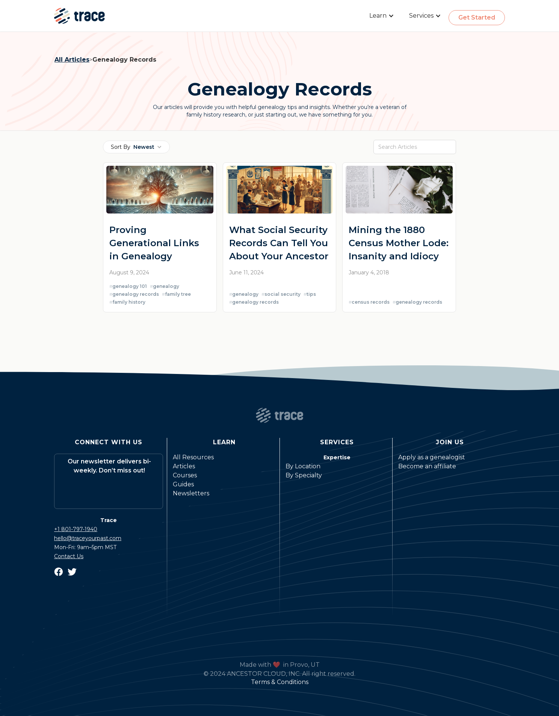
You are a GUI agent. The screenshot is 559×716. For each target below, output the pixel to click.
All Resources (193, 457)
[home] (79, 16)
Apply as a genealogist (431, 457)
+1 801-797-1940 (75, 529)
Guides (183, 484)
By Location (303, 466)
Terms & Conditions (279, 682)
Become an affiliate (427, 466)
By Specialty (304, 475)
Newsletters (191, 493)
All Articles (71, 59)
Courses (185, 475)
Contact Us (68, 556)
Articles (184, 466)
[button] (382, 16)
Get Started (476, 17)
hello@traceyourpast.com (87, 538)
